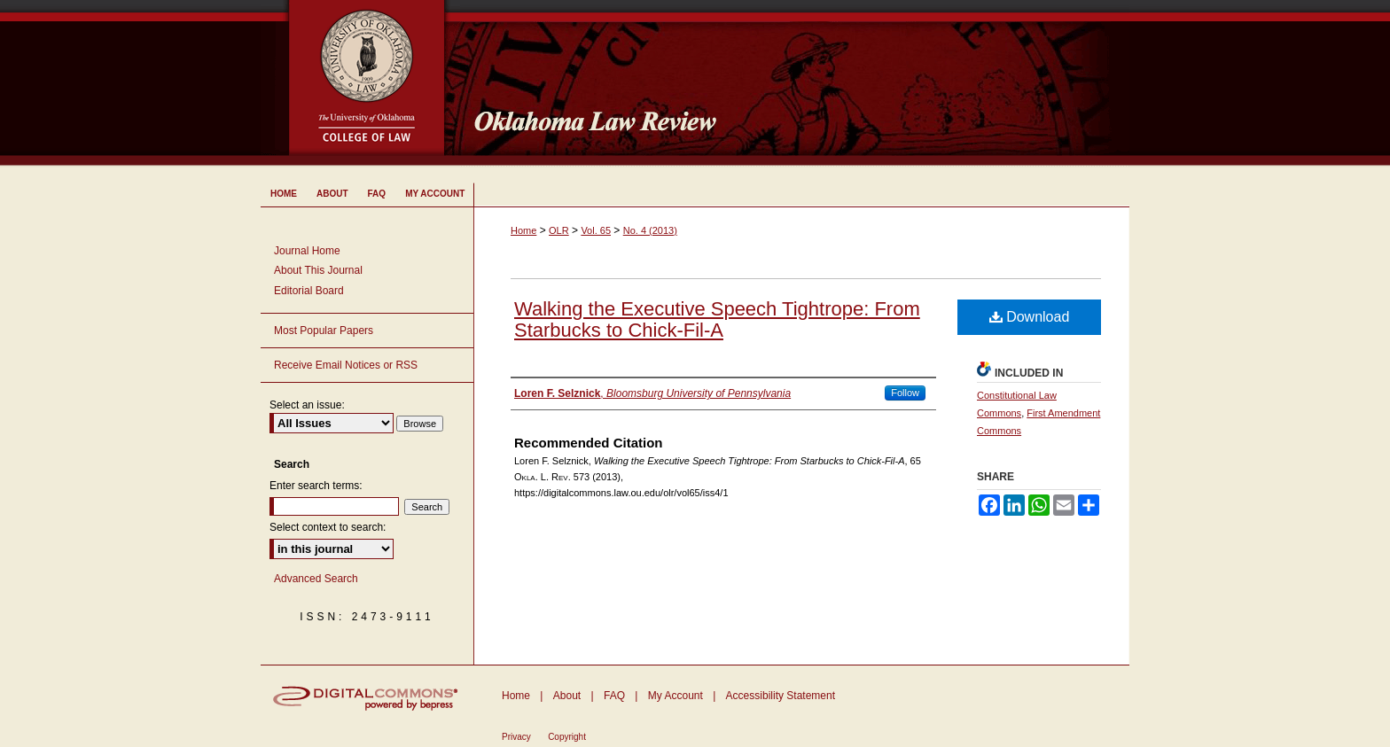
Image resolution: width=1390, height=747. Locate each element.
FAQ (614, 695)
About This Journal (318, 270)
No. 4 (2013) (650, 230)
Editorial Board (309, 290)
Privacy (516, 737)
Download (1029, 316)
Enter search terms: (316, 485)
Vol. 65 (596, 230)
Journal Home (307, 251)
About (567, 695)
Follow (905, 392)
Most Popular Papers (323, 330)
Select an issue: (307, 405)
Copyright (567, 737)
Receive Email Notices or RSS (346, 365)
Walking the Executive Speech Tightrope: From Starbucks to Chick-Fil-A (717, 319)
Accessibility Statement (780, 695)
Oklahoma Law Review (794, 83)
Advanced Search (316, 578)
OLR (559, 230)
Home (523, 230)
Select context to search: (327, 527)
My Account (675, 695)
